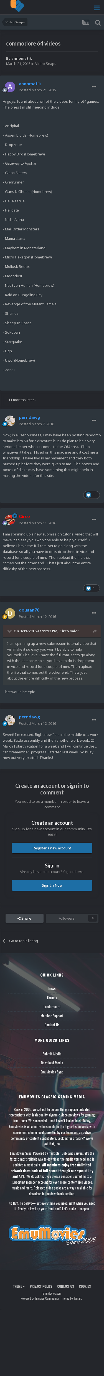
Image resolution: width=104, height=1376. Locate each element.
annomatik (21, 58)
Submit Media (52, 1053)
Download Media (52, 1062)
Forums (52, 997)
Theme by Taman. (71, 1298)
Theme (19, 1286)
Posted (37, 89)
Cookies (85, 1286)
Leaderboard (52, 1006)
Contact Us (51, 1024)
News (52, 988)
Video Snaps (45, 63)
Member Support (51, 1015)
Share (24, 918)
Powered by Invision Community (40, 1298)
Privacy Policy (41, 1286)
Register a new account (52, 848)
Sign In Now (52, 885)
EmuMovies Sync (52, 1072)
